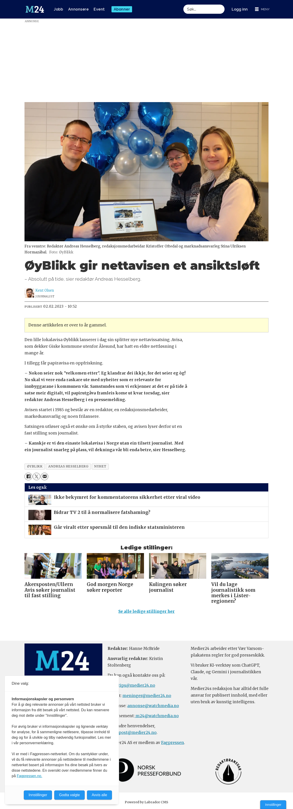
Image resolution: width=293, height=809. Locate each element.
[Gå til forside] (35, 9)
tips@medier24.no (136, 685)
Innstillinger (273, 804)
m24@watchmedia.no (157, 715)
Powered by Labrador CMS (146, 802)
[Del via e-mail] (44, 476)
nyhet (100, 466)
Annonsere (78, 9)
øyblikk (35, 466)
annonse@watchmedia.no (153, 705)
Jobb (58, 9)
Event (99, 9)
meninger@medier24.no (146, 695)
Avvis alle (99, 795)
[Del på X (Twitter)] (36, 476)
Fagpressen (172, 742)
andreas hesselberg (68, 466)
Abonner (122, 9)
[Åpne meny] (262, 9)
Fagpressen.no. (29, 776)
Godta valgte (69, 795)
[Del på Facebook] (28, 476)
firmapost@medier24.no (132, 732)
